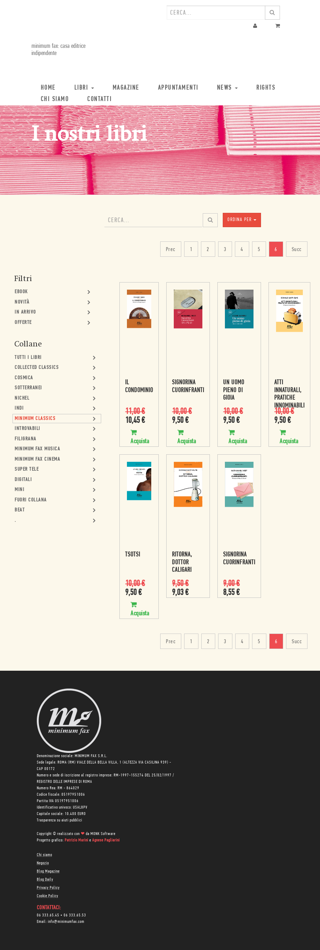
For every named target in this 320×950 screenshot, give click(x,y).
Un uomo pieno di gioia (233, 390)
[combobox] (216, 12)
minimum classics (35, 418)
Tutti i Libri (28, 357)
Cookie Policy (47, 896)
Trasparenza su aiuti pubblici (59, 820)
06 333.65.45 (48, 915)
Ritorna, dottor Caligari (182, 562)
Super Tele (27, 469)
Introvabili (27, 428)
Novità (22, 302)
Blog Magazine (48, 871)
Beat (20, 510)
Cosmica (24, 378)
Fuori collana (31, 500)
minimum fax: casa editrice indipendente (58, 50)
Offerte (23, 322)
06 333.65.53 (75, 915)
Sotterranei (28, 388)
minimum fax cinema (37, 459)
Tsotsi (132, 554)
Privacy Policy (48, 888)
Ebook (21, 292)
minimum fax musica (37, 449)
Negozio (43, 863)
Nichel (22, 398)
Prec (171, 249)
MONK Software (102, 834)
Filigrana (25, 439)
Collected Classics (37, 367)
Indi (19, 408)
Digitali (23, 479)
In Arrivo (25, 312)
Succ (297, 249)
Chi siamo (44, 855)
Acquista (140, 433)
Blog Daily (45, 880)
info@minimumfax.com (66, 922)
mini (19, 489)
